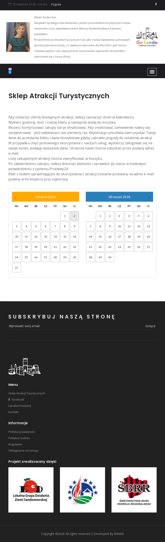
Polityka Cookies (19, 438)
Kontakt (13, 412)
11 (26, 236)
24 (16, 257)
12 (35, 236)
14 (55, 236)
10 (16, 236)
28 (55, 257)
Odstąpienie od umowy (23, 450)
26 (35, 257)
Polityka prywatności (21, 432)
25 (26, 257)
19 (35, 246)
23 (74, 246)
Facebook (16, 399)
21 (55, 246)
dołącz (150, 326)
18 (26, 246)
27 (45, 257)
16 (74, 236)
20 (45, 246)
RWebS (119, 534)
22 (64, 246)
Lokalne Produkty (19, 406)
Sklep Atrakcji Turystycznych (26, 393)
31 (16, 267)
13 (45, 236)
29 (64, 257)
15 (64, 236)
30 (74, 257)
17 (16, 246)
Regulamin (15, 444)
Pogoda (56, 4)
